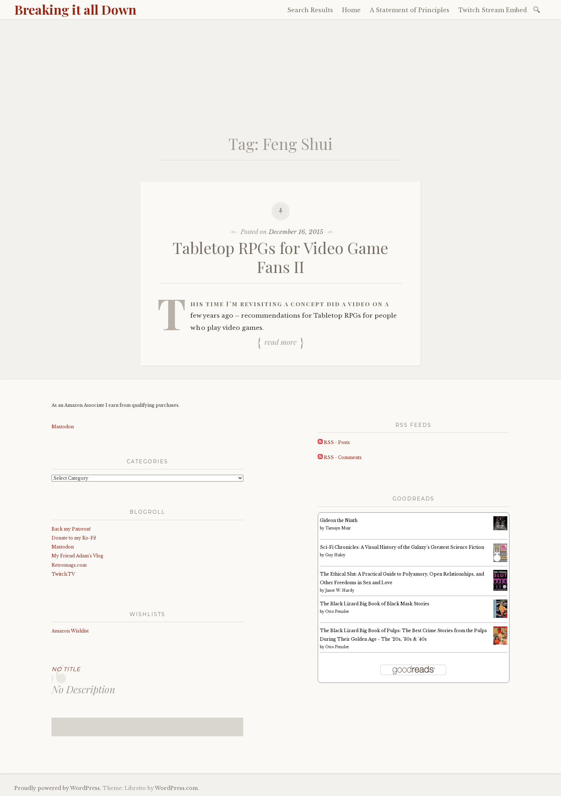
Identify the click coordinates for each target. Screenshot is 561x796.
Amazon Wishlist (70, 631)
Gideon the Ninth (338, 520)
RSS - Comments (340, 457)
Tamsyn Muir (338, 528)
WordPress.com (176, 788)
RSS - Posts (334, 442)
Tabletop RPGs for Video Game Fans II (280, 257)
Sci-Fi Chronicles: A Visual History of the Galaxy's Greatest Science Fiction (402, 547)
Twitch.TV (63, 574)
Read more (280, 342)
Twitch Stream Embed (492, 10)
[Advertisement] (280, 73)
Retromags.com (69, 565)
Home (351, 10)
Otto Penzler (337, 611)
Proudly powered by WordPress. (57, 788)
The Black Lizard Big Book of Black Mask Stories (374, 603)
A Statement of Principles (409, 10)
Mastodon (63, 426)
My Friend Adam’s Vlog (77, 555)
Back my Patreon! (71, 529)
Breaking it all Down (75, 9)
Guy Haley (335, 555)
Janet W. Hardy (339, 590)
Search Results (310, 10)
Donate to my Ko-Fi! (74, 538)
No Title (66, 669)
